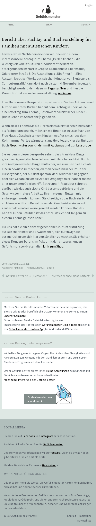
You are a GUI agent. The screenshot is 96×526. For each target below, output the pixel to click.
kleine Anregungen (57, 371)
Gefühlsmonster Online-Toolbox (61, 325)
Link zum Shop (53, 246)
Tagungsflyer (57, 88)
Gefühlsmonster (48, 11)
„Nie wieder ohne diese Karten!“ (70, 276)
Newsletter (49, 465)
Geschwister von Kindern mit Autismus (37, 145)
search (85, 24)
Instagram (47, 436)
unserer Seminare (15, 316)
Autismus (64, 93)
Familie (50, 268)
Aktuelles (18, 268)
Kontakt (71, 516)
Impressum (85, 516)
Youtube (55, 452)
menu (11, 24)
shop (49, 24)
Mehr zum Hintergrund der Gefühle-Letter (29, 380)
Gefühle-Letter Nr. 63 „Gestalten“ (26, 276)
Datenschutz (84, 520)
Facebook (29, 436)
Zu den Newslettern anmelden (49, 399)
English (89, 5)
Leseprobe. (83, 145)
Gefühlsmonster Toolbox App (26, 329)
